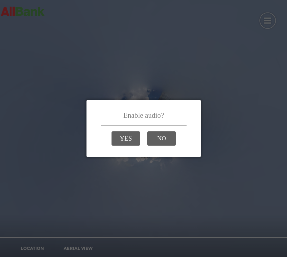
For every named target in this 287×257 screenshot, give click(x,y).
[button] (126, 138)
